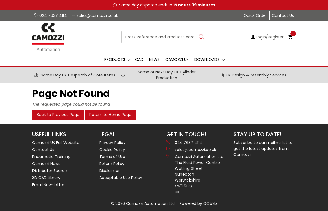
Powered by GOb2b (198, 203)
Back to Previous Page (58, 114)
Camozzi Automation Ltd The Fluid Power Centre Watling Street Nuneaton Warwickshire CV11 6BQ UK (194, 174)
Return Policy (111, 163)
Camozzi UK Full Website (55, 142)
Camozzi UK (177, 59)
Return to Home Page (110, 114)
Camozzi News (46, 163)
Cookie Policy (112, 149)
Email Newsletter (48, 184)
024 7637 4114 (50, 15)
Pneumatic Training (51, 156)
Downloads (207, 59)
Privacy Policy (112, 142)
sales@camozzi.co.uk (95, 15)
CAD (139, 59)
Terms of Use (112, 156)
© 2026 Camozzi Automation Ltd (143, 203)
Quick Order (255, 15)
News (154, 59)
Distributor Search (49, 170)
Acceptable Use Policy (120, 177)
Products (114, 59)
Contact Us (283, 15)
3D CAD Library (46, 177)
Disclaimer (109, 170)
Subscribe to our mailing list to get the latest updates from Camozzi (262, 148)
